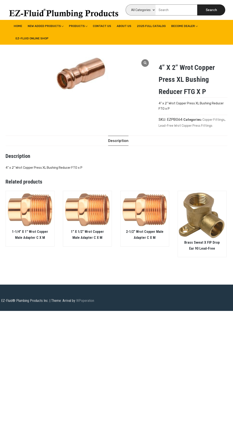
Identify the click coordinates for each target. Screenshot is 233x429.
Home (18, 26)
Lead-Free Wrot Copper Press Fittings (185, 126)
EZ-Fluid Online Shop (32, 38)
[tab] (118, 141)
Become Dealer (183, 26)
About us (124, 26)
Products (77, 26)
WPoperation (85, 301)
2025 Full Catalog (151, 26)
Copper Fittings (213, 120)
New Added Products (44, 26)
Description (118, 141)
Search (211, 10)
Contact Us (102, 26)
